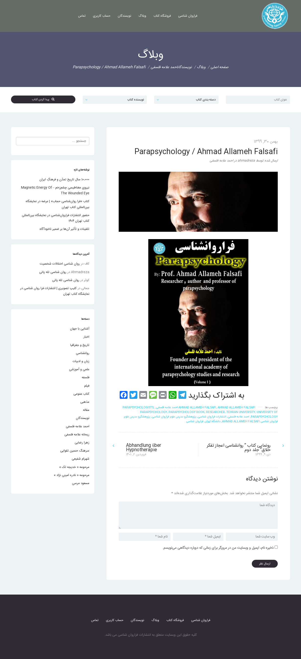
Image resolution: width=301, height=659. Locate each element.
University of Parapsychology (264, 414)
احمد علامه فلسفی (164, 67)
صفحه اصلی (220, 67)
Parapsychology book (187, 412)
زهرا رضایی (82, 442)
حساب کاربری (101, 16)
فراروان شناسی (187, 16)
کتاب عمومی (81, 394)
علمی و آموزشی (79, 369)
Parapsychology (153, 412)
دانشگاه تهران (212, 421)
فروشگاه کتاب (162, 16)
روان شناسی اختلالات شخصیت (60, 264)
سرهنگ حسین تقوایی (74, 450)
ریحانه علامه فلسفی (76, 434)
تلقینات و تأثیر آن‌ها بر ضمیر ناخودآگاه (64, 229)
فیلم (86, 386)
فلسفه (85, 377)
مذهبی (84, 402)
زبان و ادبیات (81, 361)
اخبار (86, 337)
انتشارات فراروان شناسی (212, 416)
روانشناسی (82, 353)
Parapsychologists (138, 407)
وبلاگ (142, 16)
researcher (215, 412)
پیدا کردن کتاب (43, 99)
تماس (82, 16)
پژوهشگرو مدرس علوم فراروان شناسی (174, 416)
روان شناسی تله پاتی (52, 272)
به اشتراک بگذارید (216, 396)
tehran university (240, 412)
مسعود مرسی (80, 483)
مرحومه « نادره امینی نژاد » (71, 475)
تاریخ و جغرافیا (79, 345)
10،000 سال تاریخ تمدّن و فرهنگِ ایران (64, 179)
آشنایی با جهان (79, 328)
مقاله (86, 410)
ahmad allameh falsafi (197, 407)
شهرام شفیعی (80, 459)
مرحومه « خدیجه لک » (74, 467)
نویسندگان (124, 16)
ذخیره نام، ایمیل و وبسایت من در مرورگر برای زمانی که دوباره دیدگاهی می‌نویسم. (218, 548)
